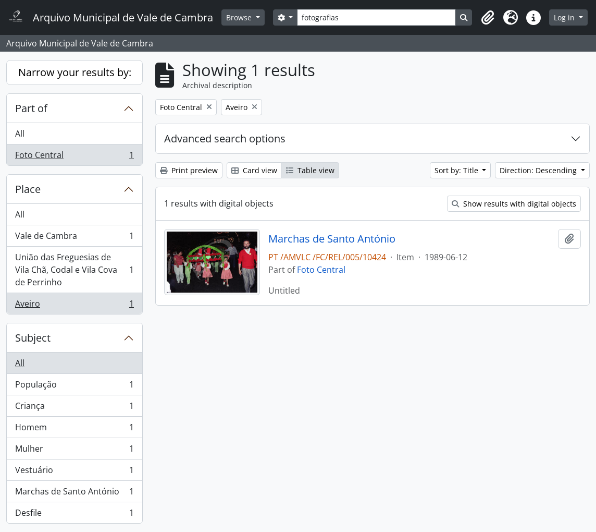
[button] (487, 17)
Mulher (74, 451)
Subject (33, 338)
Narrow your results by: (74, 72)
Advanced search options (224, 138)
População (74, 386)
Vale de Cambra (74, 238)
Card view (254, 170)
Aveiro (74, 305)
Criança (74, 408)
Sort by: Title (457, 170)
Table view (310, 170)
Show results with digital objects (514, 204)
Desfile (74, 514)
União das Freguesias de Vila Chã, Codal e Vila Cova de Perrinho (74, 269)
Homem (74, 429)
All (19, 133)
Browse (240, 17)
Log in (565, 17)
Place (28, 189)
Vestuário (74, 472)
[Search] (376, 17)
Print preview (189, 170)
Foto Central (74, 157)
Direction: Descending (539, 170)
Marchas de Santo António (74, 493)
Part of (31, 108)
